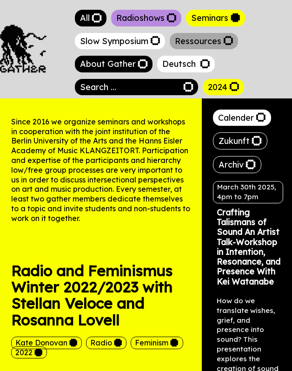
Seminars (209, 18)
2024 (217, 87)
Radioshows (140, 18)
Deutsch (180, 64)
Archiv (231, 164)
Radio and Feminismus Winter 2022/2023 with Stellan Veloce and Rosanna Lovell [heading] (92, 295)
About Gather (108, 64)
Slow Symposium (114, 41)
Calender (236, 117)
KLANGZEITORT (109, 150)
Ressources (198, 41)
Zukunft (234, 141)
